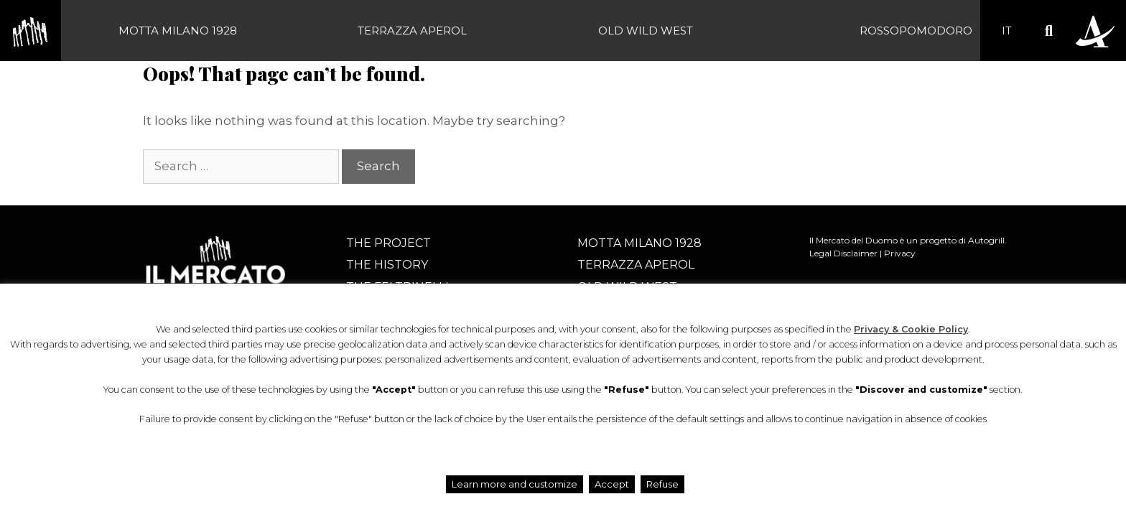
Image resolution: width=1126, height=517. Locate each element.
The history (387, 264)
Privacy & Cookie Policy (911, 329)
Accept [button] (612, 484)
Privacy (900, 253)
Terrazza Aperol (412, 30)
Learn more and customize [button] (514, 484)
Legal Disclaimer (843, 253)
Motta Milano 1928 (177, 30)
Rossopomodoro (916, 30)
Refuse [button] (662, 484)
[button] (1049, 30)
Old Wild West (645, 30)
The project (388, 243)
